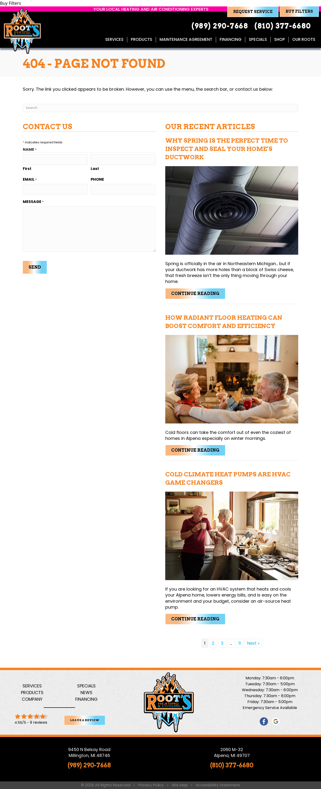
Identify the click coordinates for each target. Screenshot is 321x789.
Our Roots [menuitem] (303, 39)
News (86, 692)
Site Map (180, 785)
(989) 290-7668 (89, 765)
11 (239, 643)
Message (33, 199)
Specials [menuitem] (258, 39)
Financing (86, 699)
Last (95, 167)
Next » (253, 643)
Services (32, 686)
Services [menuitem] (114, 39)
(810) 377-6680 (231, 765)
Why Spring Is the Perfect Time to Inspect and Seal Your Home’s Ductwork (226, 149)
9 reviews (38, 722)
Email (30, 178)
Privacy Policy (151, 785)
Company (32, 699)
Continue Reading (198, 293)
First (27, 167)
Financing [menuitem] (230, 39)
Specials (86, 686)
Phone (97, 178)
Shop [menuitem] (279, 39)
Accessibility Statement (218, 785)
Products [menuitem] (141, 39)
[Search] (160, 108)
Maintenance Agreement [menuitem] (185, 39)
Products (32, 692)
